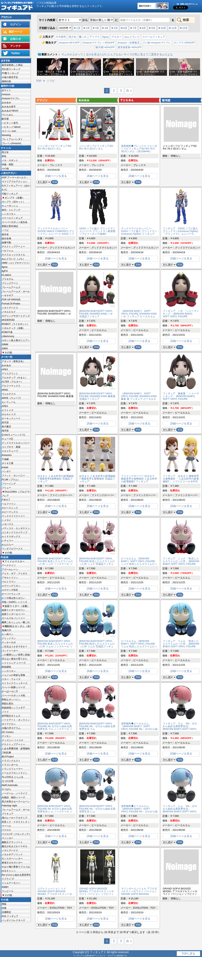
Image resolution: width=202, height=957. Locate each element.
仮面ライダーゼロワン (13, 610)
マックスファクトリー (13, 516)
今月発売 (61, 36)
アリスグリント (10, 373)
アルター (116, 36)
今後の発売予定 (10, 77)
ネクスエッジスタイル (13, 254)
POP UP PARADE (11, 299)
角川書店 (6, 426)
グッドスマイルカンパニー (16, 443)
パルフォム (7, 250)
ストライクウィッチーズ (14, 683)
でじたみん (7, 114)
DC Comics (8, 732)
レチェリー (7, 540)
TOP (39, 80)
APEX (5, 369)
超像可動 (6, 242)
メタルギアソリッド (12, 854)
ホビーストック (10, 508)
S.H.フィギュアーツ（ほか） (16, 185)
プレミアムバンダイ (12, 139)
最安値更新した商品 (12, 65)
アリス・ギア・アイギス (14, 573)
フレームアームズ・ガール (16, 291)
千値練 (5, 459)
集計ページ (15, 31)
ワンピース (7, 891)
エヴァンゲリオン (11, 585)
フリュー (6, 487)
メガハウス (7, 524)
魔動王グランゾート (12, 842)
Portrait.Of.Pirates (11, 303)
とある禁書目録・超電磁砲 (16, 748)
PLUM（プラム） (11, 479)
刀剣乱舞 (6, 752)
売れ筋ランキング (11, 69)
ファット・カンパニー (13, 475)
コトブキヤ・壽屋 (11, 447)
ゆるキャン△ (9, 870)
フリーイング (9, 483)
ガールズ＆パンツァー (13, 618)
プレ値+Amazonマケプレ (156, 42)
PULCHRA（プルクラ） (17, 491)
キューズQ (7, 438)
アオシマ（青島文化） (13, 361)
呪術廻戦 (6, 667)
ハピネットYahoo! (11, 127)
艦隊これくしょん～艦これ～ (16, 622)
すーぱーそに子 (10, 691)
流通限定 (6, 912)
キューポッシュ (10, 205)
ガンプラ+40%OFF (184, 42)
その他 (5, 168)
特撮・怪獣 (7, 164)
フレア (5, 495)
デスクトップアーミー (13, 246)
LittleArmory (8, 336)
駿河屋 (5, 118)
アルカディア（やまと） (14, 377)
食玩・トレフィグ (11, 210)
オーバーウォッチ (11, 594)
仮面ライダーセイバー (13, 614)
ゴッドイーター (10, 650)
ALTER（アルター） (12, 381)
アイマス (95, 36)
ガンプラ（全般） (14, 197)
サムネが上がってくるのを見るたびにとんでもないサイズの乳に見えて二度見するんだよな (117, 54)
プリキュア (7, 813)
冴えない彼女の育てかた (14, 658)
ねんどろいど (132, 36)
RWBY (5, 887)
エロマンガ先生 (10, 589)
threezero (7, 455)
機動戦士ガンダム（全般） (17, 626)
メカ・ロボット (10, 160)
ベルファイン (9, 503)
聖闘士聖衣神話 (10, 226)
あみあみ (6, 102)
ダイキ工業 (7, 463)
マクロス (6, 830)
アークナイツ (9, 565)
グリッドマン (9, 638)
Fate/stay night (9, 805)
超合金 (5, 234)
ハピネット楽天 (10, 123)
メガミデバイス (10, 307)
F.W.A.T (6, 499)
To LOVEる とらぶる (12, 777)
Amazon (6, 94)
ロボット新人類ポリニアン (16, 340)
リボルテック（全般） (13, 328)
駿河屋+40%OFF (105, 47)
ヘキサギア (7, 295)
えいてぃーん (9, 402)
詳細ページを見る (56, 175)
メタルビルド (9, 311)
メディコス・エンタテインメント (16, 528)
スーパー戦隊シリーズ (13, 687)
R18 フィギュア (10, 916)
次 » (129, 90)
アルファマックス (11, 385)
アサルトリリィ (10, 577)
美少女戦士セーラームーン (16, 801)
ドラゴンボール (10, 764)
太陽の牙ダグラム (11, 728)
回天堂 (5, 422)
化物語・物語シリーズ (13, 797)
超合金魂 (6, 238)
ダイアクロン (9, 724)
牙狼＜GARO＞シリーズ (14, 602)
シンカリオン (9, 214)
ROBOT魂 (7, 332)
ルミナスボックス (11, 536)
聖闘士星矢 (7, 703)
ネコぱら (6, 789)
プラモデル (7, 279)
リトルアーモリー (11, 883)
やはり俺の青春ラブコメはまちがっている (16, 866)
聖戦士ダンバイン (11, 699)
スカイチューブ (10, 451)
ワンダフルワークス (12, 548)
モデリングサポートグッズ (16, 316)
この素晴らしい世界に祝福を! (16, 654)
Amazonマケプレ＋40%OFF (99, 42)
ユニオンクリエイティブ (14, 532)
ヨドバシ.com (9, 131)
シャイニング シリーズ (14, 662)
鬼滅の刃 (6, 630)
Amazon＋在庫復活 (128, 42)
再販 (4, 904)
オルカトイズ (9, 414)
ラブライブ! (8, 879)
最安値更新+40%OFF (130, 47)
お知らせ (15, 38)
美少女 (5, 152)
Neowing (6, 135)
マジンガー (7, 838)
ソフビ (5, 230)
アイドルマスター (14, 561)
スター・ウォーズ (11, 679)
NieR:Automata (9, 785)
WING (5, 390)
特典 (4, 908)
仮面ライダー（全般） (17, 606)
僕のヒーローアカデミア (14, 817)
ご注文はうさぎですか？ (14, 646)
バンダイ (6, 471)
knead (5, 467)
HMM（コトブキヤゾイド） (16, 263)
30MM (5, 344)
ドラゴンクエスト (11, 760)
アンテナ (15, 46)
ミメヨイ (6, 520)
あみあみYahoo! (10, 110)
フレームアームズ (11, 287)
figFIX (5, 271)
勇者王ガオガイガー (12, 862)
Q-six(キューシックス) (13, 434)
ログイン (15, 24)
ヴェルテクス (9, 394)
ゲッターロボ (9, 642)
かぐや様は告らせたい (13, 598)
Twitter (15, 53)
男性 (4, 156)
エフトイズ (7, 410)
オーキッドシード (11, 418)
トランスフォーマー (12, 769)
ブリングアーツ (10, 283)
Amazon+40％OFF (69, 42)
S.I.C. (5, 189)
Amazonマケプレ (11, 98)
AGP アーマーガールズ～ (15, 177)
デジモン (6, 736)
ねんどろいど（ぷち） (13, 258)
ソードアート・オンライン (16, 720)
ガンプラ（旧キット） (13, 201)
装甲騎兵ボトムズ (11, 715)
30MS (5, 348)
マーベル (6, 826)
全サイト (6, 90)
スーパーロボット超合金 (14, 222)
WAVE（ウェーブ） (12, 398)
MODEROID (8, 320)
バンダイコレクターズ (13, 920)
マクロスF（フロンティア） (16, 834)
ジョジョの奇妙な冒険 (13, 675)
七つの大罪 (7, 781)
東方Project (8, 756)
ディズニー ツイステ (12, 740)
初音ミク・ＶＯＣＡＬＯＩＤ (16, 822)
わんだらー (7, 544)
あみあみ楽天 (9, 106)
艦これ (83, 36)
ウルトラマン (9, 581)
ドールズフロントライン (14, 773)
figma (4, 267)
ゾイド (5, 711)
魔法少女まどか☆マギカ (14, 846)
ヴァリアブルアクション (14, 181)
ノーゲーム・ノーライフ (14, 793)
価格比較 (6, 81)
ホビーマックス (10, 512)
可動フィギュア (10, 193)
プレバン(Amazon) (11, 143)
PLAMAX (6, 275)
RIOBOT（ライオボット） (15, 324)
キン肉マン (7, 634)
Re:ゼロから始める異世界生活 (16, 875)
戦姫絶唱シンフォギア (13, 707)
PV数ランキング (10, 73)
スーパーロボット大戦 (13, 695)
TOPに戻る (188, 953)
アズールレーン (10, 569)
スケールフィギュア (12, 218)
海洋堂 (5, 430)
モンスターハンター (12, 858)
